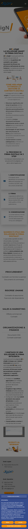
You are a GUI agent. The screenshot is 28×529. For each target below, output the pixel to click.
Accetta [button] (20, 522)
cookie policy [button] (4, 508)
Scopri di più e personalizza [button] (14, 526)
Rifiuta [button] (7, 522)
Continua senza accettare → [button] (14, 496)
